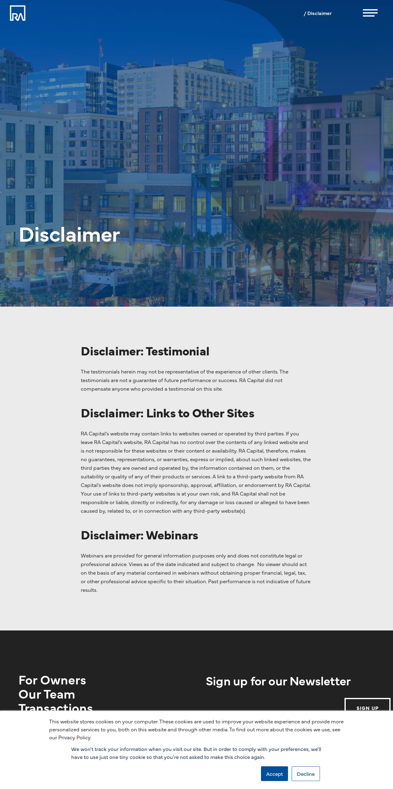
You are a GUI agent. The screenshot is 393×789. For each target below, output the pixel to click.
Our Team (46, 693)
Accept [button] (274, 773)
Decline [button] (306, 773)
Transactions (55, 707)
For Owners (52, 679)
